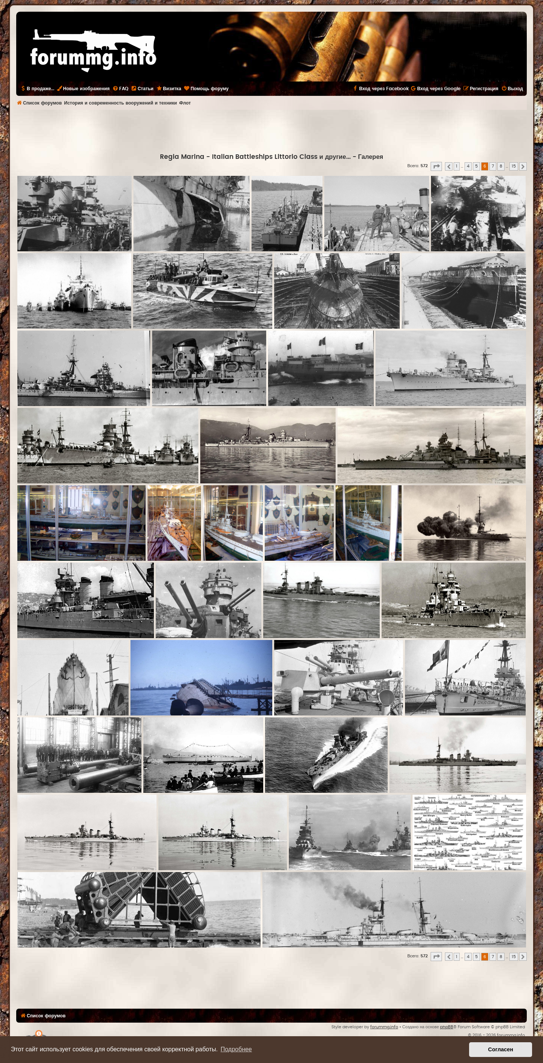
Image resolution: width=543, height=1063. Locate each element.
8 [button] (501, 166)
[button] (436, 166)
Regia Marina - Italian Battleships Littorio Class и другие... (255, 157)
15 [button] (514, 166)
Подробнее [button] (236, 1049)
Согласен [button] (500, 1049)
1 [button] (456, 166)
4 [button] (468, 166)
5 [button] (476, 166)
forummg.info (384, 1027)
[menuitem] (120, 88)
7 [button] (493, 166)
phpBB (446, 1027)
